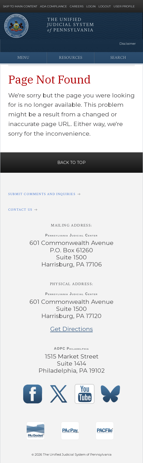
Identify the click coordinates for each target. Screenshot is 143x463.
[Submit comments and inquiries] (71, 194)
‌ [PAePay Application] (70, 431)
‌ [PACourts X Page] (58, 394)
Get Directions (71, 328)
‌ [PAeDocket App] (35, 431)
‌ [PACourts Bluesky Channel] (110, 394)
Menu (23, 57)
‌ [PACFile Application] (105, 431)
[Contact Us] (71, 210)
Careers (76, 6)
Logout (104, 6)
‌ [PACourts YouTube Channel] (84, 394)
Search (118, 57)
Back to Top (71, 162)
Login (91, 6)
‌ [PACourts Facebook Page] (33, 394)
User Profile (124, 6)
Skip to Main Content (20, 6)
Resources (70, 57)
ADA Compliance (53, 6)
